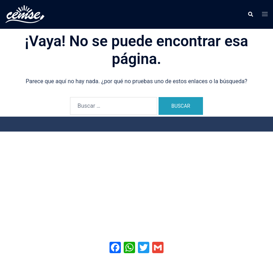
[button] (250, 14)
